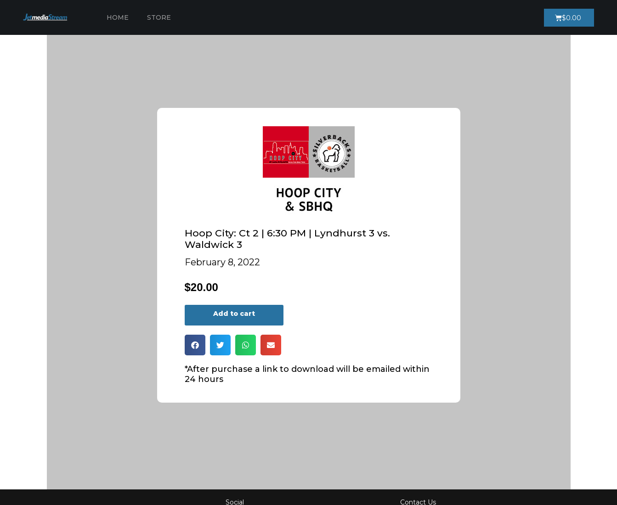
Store (159, 17)
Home (118, 17)
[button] (195, 345)
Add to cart (234, 313)
